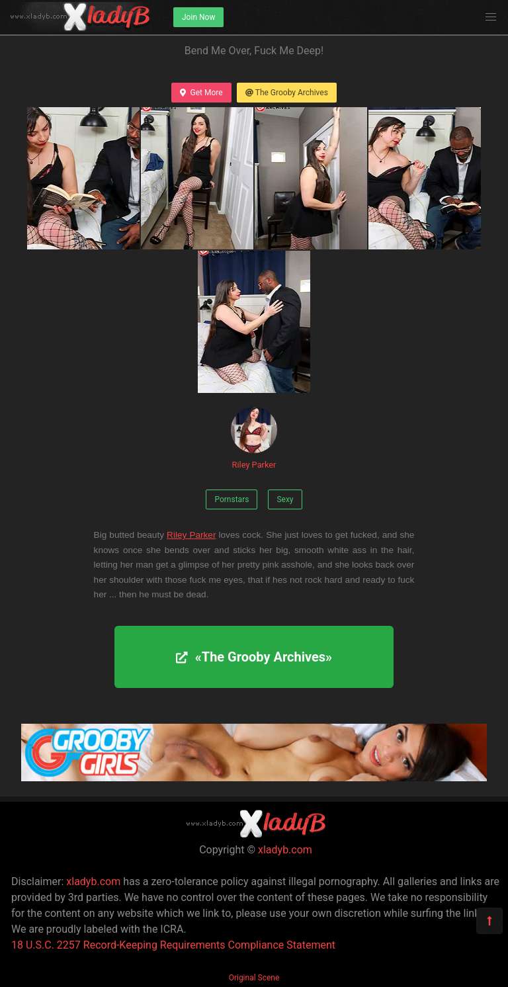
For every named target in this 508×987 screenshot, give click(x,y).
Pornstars (231, 499)
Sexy (284, 499)
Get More (201, 92)
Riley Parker (254, 438)
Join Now (198, 17)
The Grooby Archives (286, 92)
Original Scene (254, 977)
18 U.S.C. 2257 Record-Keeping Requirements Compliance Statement (173, 945)
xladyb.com (285, 849)
